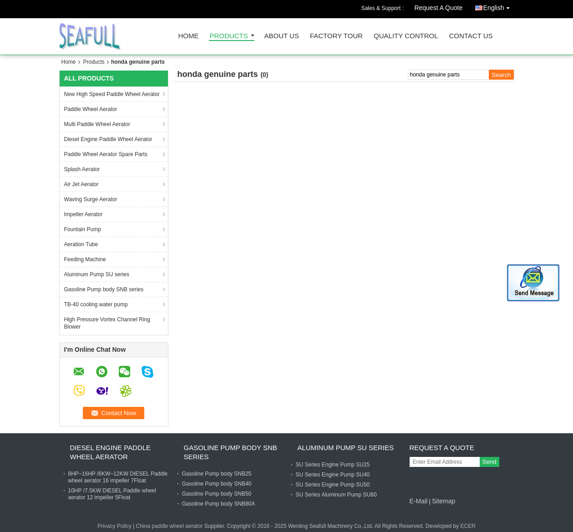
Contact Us (470, 36)
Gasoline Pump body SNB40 (217, 484)
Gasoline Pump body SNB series (104, 289)
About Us (281, 36)
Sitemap (443, 501)
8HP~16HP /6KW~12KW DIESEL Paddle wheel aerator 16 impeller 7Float (118, 477)
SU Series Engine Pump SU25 (333, 464)
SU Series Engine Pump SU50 (333, 484)
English (498, 6)
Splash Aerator (82, 169)
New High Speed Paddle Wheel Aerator (112, 94)
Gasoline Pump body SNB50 (217, 494)
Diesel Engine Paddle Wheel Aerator (108, 139)
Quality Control (406, 36)
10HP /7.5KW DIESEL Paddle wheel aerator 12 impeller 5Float (112, 494)
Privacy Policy (114, 526)
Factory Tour (336, 36)
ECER (468, 526)
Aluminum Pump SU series (96, 274)
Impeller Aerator (83, 214)
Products (229, 36)
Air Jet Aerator (81, 184)
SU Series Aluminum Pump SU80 (336, 494)
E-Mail (419, 501)
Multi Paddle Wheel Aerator (97, 124)
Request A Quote (438, 7)
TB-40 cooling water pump (96, 304)
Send (489, 461)
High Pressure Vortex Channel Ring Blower (107, 323)
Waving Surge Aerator (90, 199)
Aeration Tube (81, 244)
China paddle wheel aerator (169, 526)
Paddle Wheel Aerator (90, 109)
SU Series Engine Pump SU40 (333, 474)
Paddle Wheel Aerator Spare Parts (105, 154)
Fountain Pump (82, 229)
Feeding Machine (85, 259)
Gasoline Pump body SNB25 (217, 474)
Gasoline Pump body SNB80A (218, 504)
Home (188, 36)
